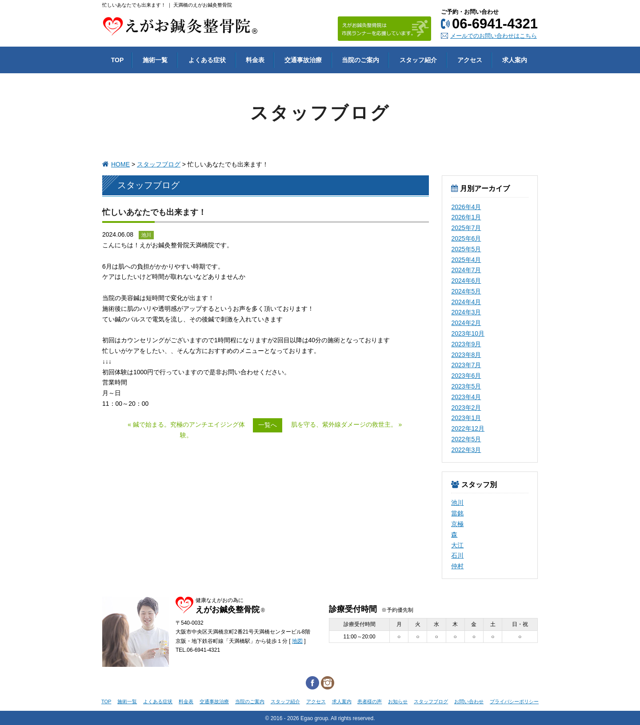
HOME (120, 164)
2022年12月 (467, 428)
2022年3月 (466, 449)
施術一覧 (127, 701)
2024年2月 (466, 322)
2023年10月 (467, 333)
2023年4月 (466, 396)
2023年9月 (466, 344)
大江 (457, 545)
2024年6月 (466, 280)
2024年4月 (466, 301)
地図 (297, 641)
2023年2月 (466, 407)
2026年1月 (466, 217)
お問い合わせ (469, 701)
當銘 (457, 513)
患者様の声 (369, 701)
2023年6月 (466, 375)
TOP (106, 701)
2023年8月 (466, 354)
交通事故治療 (214, 701)
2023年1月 (466, 417)
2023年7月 (466, 364)
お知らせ (398, 701)
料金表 (186, 701)
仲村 (457, 566)
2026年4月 (466, 206)
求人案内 (342, 701)
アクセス (316, 701)
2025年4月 (466, 259)
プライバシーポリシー (514, 701)
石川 (457, 555)
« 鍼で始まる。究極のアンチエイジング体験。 (186, 430)
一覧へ (267, 424)
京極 (457, 523)
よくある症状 (157, 701)
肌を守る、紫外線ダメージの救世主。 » (346, 424)
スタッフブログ (158, 164)
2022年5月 (466, 439)
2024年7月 (466, 269)
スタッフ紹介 (285, 701)
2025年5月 (466, 249)
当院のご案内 (249, 701)
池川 (457, 502)
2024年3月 (466, 312)
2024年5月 (466, 291)
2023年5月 (466, 386)
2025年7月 (466, 227)
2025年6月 (466, 238)
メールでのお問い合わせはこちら (493, 35)
